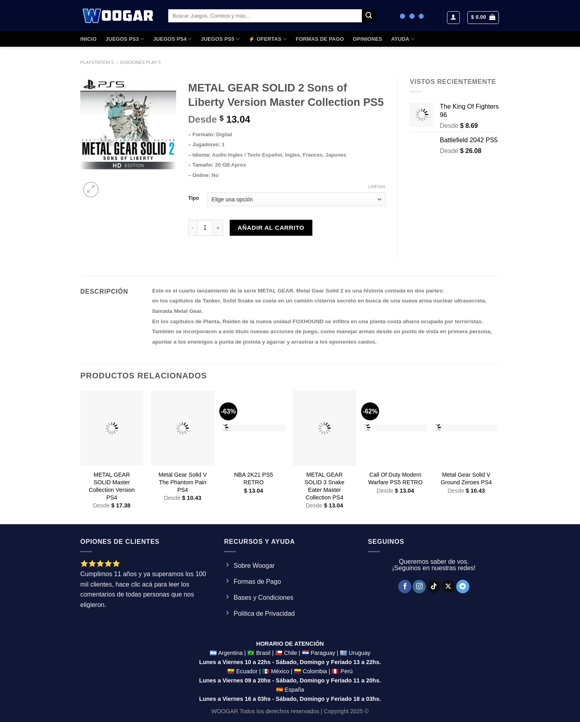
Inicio (88, 39)
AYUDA (403, 39)
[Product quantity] (205, 228)
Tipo (193, 198)
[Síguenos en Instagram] (419, 586)
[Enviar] (368, 16)
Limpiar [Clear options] (376, 186)
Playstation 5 (97, 62)
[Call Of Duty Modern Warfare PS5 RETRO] (395, 428)
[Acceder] (453, 17)
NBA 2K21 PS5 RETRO (253, 478)
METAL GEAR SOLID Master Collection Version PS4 (112, 485)
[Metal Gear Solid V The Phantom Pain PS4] (182, 428)
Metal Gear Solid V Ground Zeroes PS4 (466, 478)
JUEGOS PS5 (220, 39)
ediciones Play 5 (140, 62)
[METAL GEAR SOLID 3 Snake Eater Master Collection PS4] (324, 428)
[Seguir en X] (448, 586)
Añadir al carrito (271, 227)
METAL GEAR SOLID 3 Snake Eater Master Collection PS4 (324, 485)
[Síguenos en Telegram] (462, 586)
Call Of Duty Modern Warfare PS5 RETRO (395, 478)
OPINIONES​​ (367, 39)
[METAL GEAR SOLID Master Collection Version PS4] (111, 428)
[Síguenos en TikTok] (434, 586)
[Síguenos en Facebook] (404, 586)
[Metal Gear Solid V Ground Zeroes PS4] (466, 428)
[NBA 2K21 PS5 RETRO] (253, 428)
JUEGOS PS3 (124, 39)
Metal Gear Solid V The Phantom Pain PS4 (183, 482)
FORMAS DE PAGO (320, 39)
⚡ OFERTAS (267, 39)
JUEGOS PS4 (172, 39)
